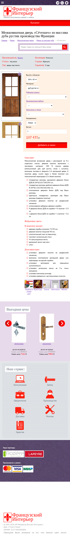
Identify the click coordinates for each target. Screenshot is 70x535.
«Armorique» (19, 344)
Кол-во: (28, 127)
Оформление (20, 401)
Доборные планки (32, 93)
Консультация (20, 385)
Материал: (30, 84)
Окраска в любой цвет (29, 287)
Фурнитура (37, 285)
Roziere (20, 58)
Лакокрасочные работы (34, 101)
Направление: (31, 119)
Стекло (46, 285)
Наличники (55, 285)
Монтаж (64, 285)
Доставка (20, 416)
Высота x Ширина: (33, 75)
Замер (50, 385)
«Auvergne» (46, 344)
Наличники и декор (33, 110)
